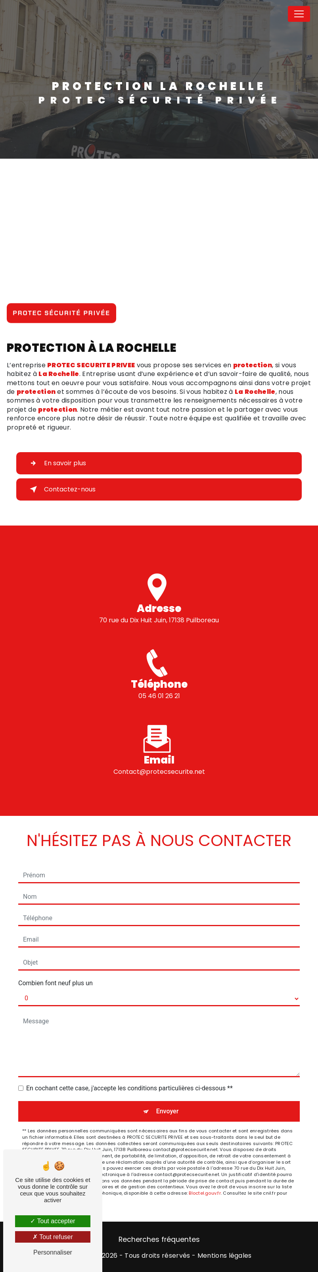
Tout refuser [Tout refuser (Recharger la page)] (53, 1237)
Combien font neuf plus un (55, 983)
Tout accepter (52, 1221)
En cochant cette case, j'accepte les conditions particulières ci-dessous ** (129, 1088)
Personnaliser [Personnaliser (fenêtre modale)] (52, 1252)
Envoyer (167, 1111)
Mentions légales (224, 1255)
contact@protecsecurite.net (159, 762)
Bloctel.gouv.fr (204, 1193)
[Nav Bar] (299, 14)
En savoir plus (56, 463)
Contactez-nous (61, 489)
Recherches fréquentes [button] (159, 1239)
